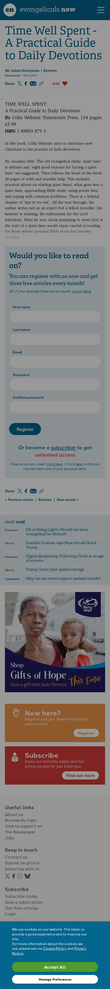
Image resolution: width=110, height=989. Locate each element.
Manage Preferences (55, 979)
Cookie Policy (55, 948)
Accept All (55, 967)
